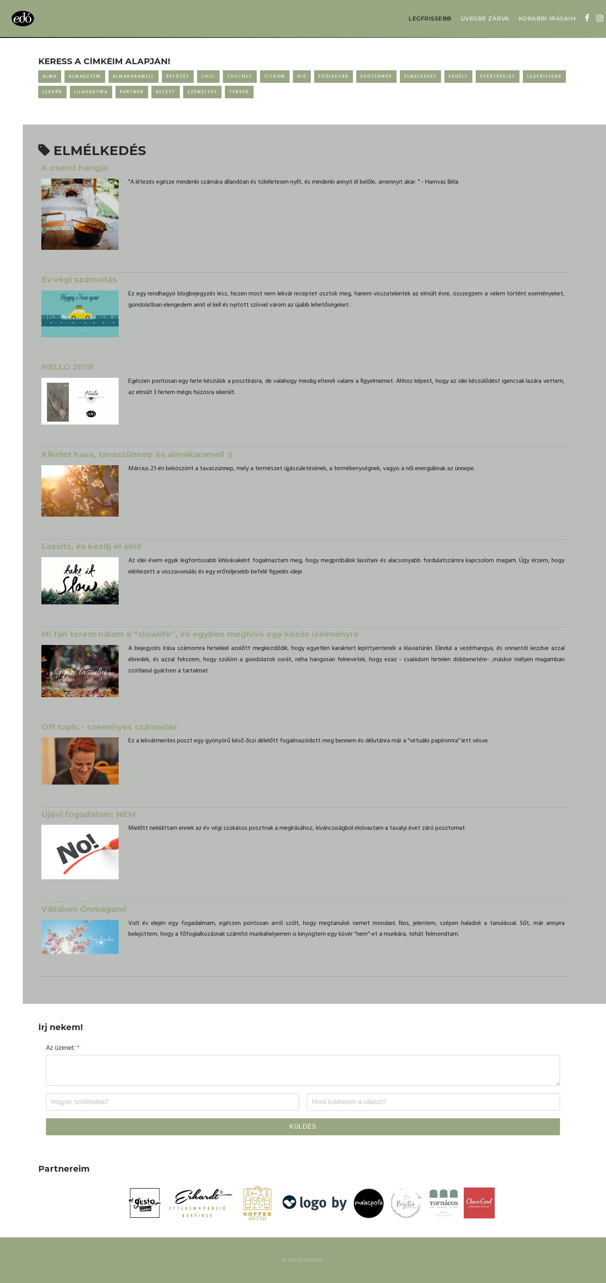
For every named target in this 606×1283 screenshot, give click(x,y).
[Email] (433, 1102)
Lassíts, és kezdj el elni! (91, 546)
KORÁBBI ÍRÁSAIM (547, 18)
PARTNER (132, 92)
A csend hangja (74, 167)
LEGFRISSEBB (430, 18)
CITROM (274, 76)
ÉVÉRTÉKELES (497, 76)
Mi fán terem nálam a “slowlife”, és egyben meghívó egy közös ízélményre (200, 634)
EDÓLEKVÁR (333, 76)
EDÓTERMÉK (376, 76)
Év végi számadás (79, 279)
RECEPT (165, 92)
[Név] (172, 1102)
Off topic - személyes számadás (109, 727)
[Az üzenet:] (303, 1070)
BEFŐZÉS (177, 76)
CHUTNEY (239, 76)
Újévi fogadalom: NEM (88, 814)
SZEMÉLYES (202, 92)
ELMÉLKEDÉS (420, 76)
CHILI (208, 76)
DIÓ (301, 76)
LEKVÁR (52, 92)
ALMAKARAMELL (133, 76)
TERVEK (239, 92)
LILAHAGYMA (91, 92)
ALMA (50, 76)
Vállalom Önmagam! (84, 909)
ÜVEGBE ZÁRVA (485, 18)
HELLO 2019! (67, 367)
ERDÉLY (458, 76)
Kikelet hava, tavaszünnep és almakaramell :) (136, 454)
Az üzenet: (62, 1047)
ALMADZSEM (85, 76)
